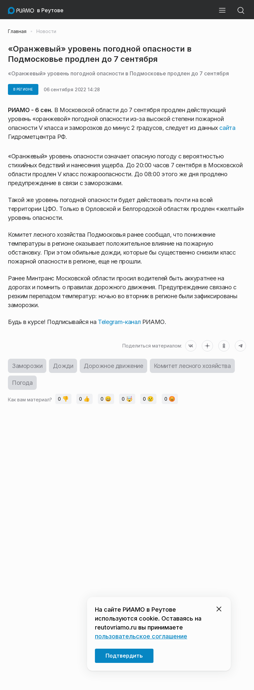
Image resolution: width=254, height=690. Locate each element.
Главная (17, 31)
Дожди (63, 365)
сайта (227, 127)
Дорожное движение (113, 365)
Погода (22, 382)
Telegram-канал (119, 321)
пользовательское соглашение (141, 636)
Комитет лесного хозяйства (192, 365)
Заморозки (27, 365)
